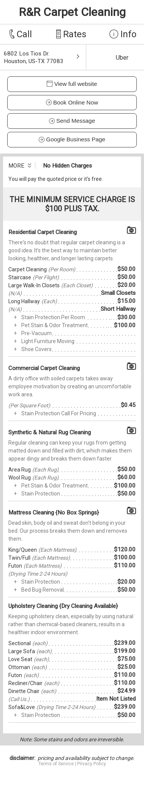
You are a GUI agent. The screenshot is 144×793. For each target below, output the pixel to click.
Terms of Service (56, 763)
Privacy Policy (91, 763)
